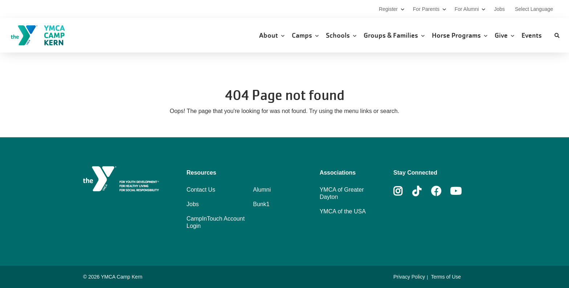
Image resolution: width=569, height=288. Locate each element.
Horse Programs (459, 35)
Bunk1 (261, 204)
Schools (341, 35)
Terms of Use (446, 277)
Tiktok (421, 191)
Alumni (262, 190)
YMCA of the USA (343, 211)
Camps (305, 35)
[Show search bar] (557, 35)
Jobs (500, 9)
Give (504, 35)
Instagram (403, 191)
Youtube (455, 191)
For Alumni (470, 9)
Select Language (534, 9)
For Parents (429, 9)
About (271, 35)
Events (532, 35)
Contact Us (201, 190)
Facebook (436, 191)
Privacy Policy (409, 277)
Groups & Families (394, 35)
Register (391, 9)
